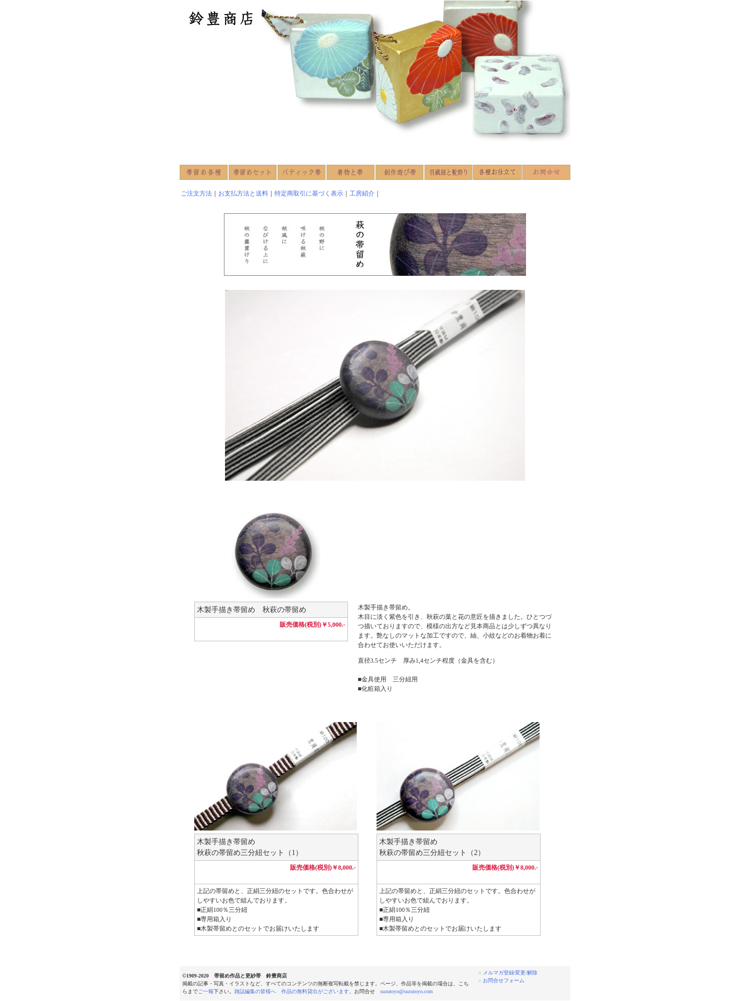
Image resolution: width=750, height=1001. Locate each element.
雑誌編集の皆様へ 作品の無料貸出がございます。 (294, 991)
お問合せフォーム (503, 980)
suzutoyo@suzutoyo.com (406, 991)
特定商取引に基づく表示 (308, 193)
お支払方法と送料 (243, 193)
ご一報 (206, 991)
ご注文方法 (196, 193)
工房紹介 (361, 193)
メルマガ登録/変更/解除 (510, 972)
